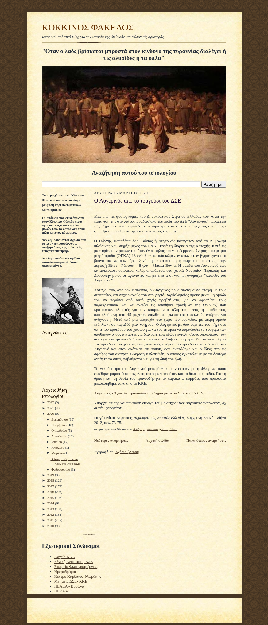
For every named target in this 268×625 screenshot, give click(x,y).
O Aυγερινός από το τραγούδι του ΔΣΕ (137, 201)
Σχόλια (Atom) (127, 451)
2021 (51, 408)
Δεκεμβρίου (59, 419)
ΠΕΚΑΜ (61, 591)
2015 (51, 497)
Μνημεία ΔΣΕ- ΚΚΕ (70, 581)
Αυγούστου (59, 436)
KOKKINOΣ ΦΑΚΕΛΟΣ (88, 27)
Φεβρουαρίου (61, 469)
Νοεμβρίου (59, 425)
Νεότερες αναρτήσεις (111, 440)
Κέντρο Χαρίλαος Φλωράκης (77, 576)
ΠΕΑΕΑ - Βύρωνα (69, 586)
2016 (51, 492)
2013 (51, 509)
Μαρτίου (57, 453)
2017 (51, 486)
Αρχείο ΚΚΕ (64, 556)
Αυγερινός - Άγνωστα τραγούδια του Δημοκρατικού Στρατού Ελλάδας (150, 393)
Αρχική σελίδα (157, 440)
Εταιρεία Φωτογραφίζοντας (76, 566)
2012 (51, 514)
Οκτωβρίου (59, 430)
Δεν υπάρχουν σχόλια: (162, 429)
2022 (51, 402)
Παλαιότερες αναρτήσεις (206, 440)
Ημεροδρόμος (65, 571)
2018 (51, 480)
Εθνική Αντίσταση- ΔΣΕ (73, 561)
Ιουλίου (57, 442)
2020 (51, 413)
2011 (51, 520)
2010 (51, 526)
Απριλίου (58, 447)
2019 (51, 475)
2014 (51, 503)
